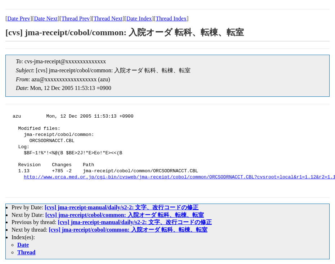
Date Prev (18, 18)
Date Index (139, 18)
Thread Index (171, 18)
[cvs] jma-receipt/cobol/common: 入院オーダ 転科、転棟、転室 (124, 215)
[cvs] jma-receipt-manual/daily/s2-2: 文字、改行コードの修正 (121, 207)
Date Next (46, 18)
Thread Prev (75, 18)
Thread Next (108, 18)
